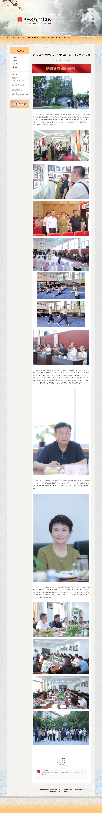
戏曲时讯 (35, 37)
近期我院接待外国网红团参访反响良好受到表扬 (74, 790)
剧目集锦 (51, 37)
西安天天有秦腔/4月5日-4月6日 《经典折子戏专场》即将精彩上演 (19, 90)
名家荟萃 (43, 37)
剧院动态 (15, 57)
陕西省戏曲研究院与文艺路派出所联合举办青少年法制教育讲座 (50, 790)
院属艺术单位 (25, 37)
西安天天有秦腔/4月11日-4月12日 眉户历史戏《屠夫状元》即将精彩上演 (20, 79)
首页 (8, 37)
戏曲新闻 (15, 60)
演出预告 (15, 63)
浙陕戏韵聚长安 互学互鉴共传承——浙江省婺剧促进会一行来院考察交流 (20, 95)
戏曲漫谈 (67, 37)
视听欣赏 (59, 37)
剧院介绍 (16, 37)
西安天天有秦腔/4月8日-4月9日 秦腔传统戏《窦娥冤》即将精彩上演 (19, 85)
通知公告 (15, 67)
